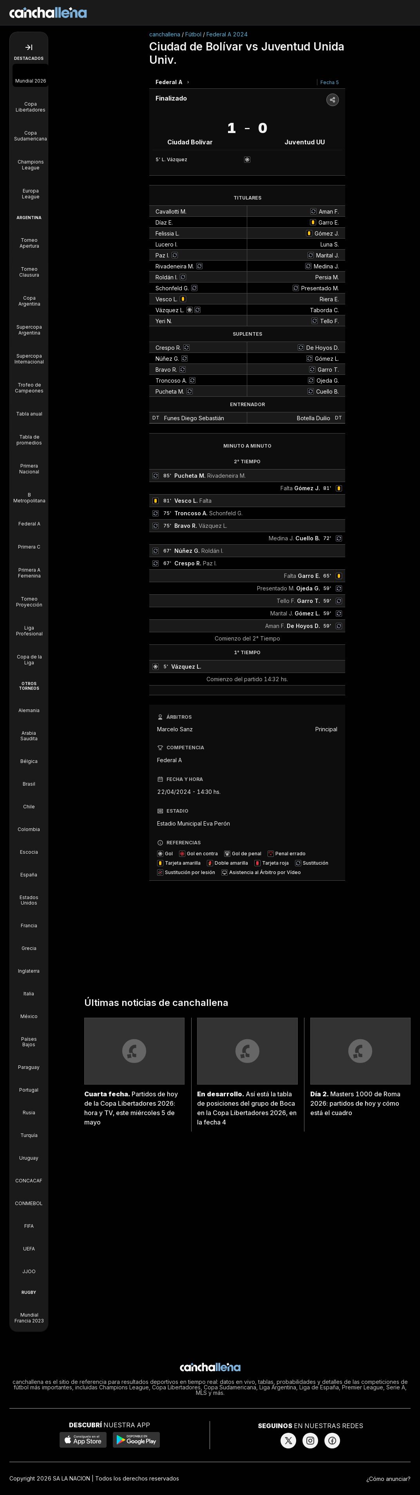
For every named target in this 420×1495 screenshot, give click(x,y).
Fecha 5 (329, 82)
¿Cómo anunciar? (388, 1478)
